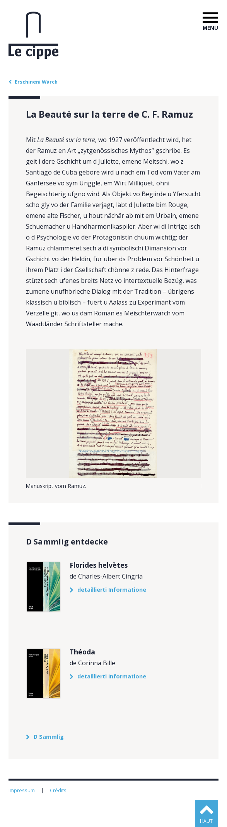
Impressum (22, 790)
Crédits (59, 790)
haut (206, 821)
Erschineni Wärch (36, 81)
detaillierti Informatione (111, 589)
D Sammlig (49, 737)
